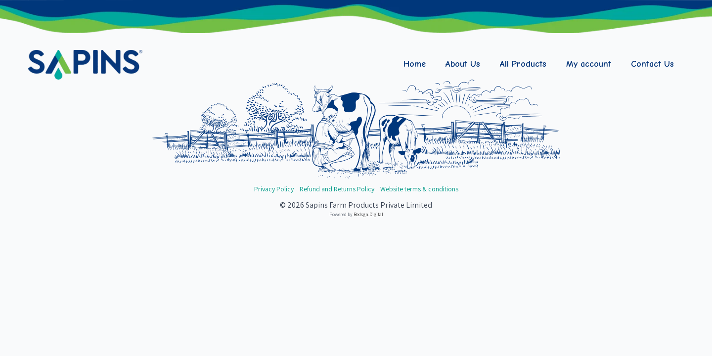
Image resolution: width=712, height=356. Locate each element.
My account (588, 64)
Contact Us (652, 64)
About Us (462, 64)
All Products (523, 64)
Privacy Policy (274, 188)
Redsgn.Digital (368, 214)
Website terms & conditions (419, 188)
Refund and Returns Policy (337, 188)
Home (414, 64)
